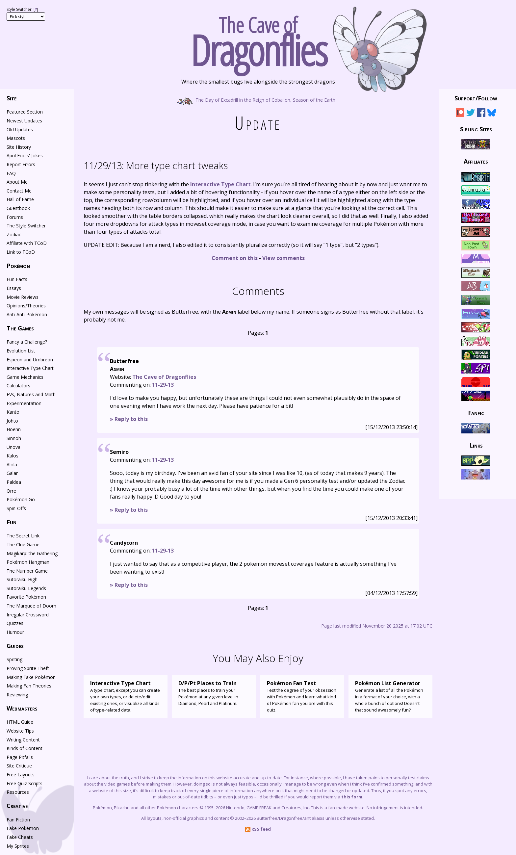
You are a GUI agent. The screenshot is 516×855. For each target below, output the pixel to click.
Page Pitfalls (20, 757)
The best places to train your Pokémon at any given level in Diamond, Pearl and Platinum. (213, 692)
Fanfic (476, 413)
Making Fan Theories (29, 686)
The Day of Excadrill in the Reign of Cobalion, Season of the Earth (258, 99)
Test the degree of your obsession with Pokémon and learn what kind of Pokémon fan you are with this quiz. (302, 696)
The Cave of (258, 39)
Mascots (16, 138)
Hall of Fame (20, 199)
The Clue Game (23, 544)
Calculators (18, 385)
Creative (17, 806)
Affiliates (476, 161)
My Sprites (18, 846)
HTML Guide (20, 722)
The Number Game (27, 571)
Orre (11, 491)
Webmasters (22, 708)
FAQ (11, 173)
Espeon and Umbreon (30, 359)
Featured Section (25, 112)
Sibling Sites (476, 129)
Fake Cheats (20, 837)
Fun (11, 522)
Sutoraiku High (22, 579)
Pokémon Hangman (28, 562)
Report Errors (21, 164)
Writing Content (23, 740)
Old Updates (20, 129)
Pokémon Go (21, 499)
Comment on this (235, 258)
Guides (15, 646)
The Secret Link (23, 535)
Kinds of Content (24, 748)
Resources (18, 792)
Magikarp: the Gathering (32, 553)
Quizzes (15, 623)
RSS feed (258, 829)
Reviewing (17, 694)
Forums (15, 217)
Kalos (12, 456)
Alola (12, 464)
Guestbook (18, 208)
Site (11, 98)
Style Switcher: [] (22, 9)
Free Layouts (21, 774)
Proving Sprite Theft (28, 668)
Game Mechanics (25, 377)
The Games (20, 328)
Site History (19, 147)
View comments (283, 258)
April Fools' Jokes (25, 155)
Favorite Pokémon (26, 597)
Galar (12, 473)
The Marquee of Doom (31, 606)
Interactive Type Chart (220, 184)
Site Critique (19, 766)
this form (351, 797)
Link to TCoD (21, 252)
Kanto (13, 412)
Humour (15, 632)
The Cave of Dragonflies (164, 376)
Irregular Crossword (28, 614)
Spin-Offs (16, 508)
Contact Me (19, 191)
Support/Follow (475, 98)
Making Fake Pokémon (31, 677)
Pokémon (18, 266)
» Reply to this (129, 419)
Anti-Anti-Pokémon (27, 314)
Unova (13, 447)
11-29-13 (163, 384)
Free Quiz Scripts (24, 783)
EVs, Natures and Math (31, 394)
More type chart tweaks (156, 165)
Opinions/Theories (26, 305)
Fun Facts (17, 279)
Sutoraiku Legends (26, 588)
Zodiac (14, 234)
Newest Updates (24, 120)
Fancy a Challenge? (27, 342)
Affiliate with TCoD (27, 243)
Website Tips (20, 731)
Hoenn (14, 429)
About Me (17, 182)
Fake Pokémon (23, 828)
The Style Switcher (26, 225)
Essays (14, 288)
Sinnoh (14, 438)
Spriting (14, 659)
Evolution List (21, 351)
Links (476, 445)
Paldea (14, 482)
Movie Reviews (23, 297)
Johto (12, 421)
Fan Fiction (18, 819)
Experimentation (24, 403)
